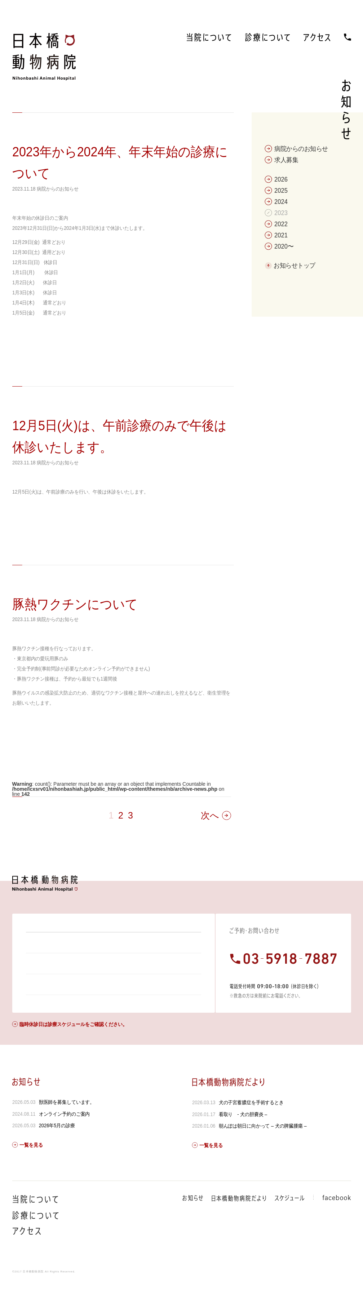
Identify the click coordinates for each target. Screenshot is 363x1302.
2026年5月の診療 (57, 1145)
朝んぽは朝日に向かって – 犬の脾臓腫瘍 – (263, 1145)
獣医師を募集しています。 (66, 1121)
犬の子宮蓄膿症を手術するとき (251, 1122)
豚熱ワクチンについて (75, 604)
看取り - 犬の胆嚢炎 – (243, 1134)
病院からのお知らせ (58, 189)
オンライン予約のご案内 (64, 1133)
